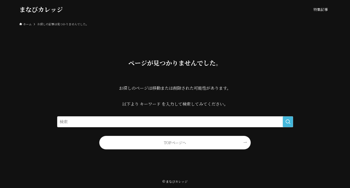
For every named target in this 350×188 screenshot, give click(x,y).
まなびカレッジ (41, 9)
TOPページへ (175, 142)
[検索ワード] (175, 121)
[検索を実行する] (288, 121)
